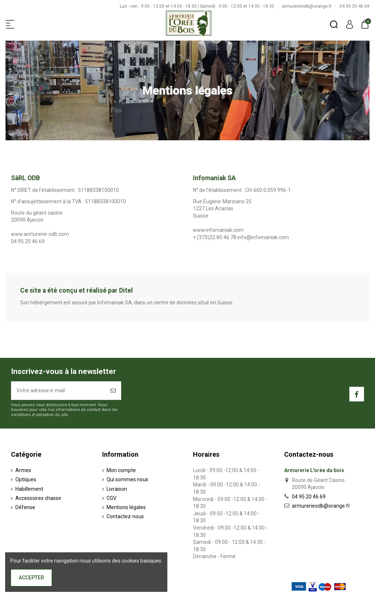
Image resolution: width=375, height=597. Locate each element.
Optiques (25, 479)
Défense (25, 507)
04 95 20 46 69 (354, 6)
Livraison (117, 489)
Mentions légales (126, 507)
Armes (23, 470)
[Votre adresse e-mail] (58, 391)
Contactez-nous (125, 516)
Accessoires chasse (38, 498)
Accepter (31, 578)
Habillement (29, 489)
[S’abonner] (113, 391)
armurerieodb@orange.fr (307, 6)
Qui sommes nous (127, 479)
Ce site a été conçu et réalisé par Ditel (76, 290)
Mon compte (121, 470)
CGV (111, 498)
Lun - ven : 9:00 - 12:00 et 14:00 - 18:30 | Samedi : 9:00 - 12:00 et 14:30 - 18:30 (197, 6)
